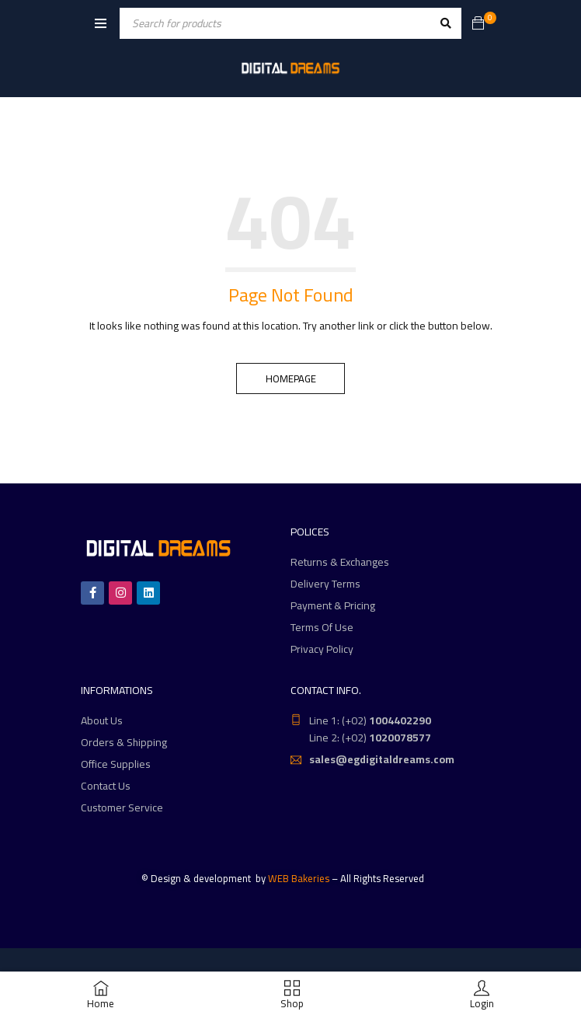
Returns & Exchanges (339, 562)
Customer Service (122, 807)
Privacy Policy (321, 649)
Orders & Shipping (124, 742)
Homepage (291, 378)
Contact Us (105, 786)
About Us (102, 720)
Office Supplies (116, 764)
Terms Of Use (321, 627)
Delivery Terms (325, 584)
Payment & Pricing (332, 605)
